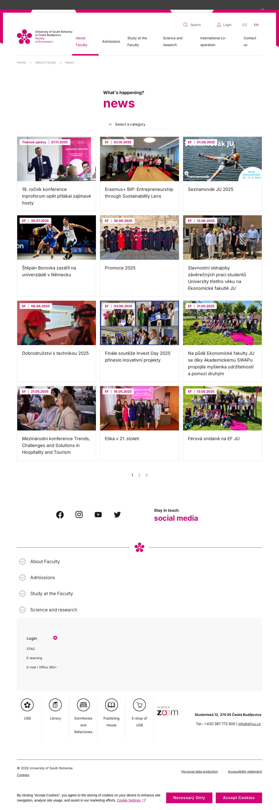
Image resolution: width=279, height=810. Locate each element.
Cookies (23, 775)
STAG (31, 649)
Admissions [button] (111, 41)
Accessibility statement (245, 771)
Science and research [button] (173, 41)
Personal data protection (199, 771)
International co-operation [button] (213, 41)
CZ (244, 25)
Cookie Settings (131, 800)
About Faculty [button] (81, 41)
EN (256, 25)
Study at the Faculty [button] (137, 41)
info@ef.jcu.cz (249, 724)
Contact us (250, 41)
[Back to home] (44, 37)
